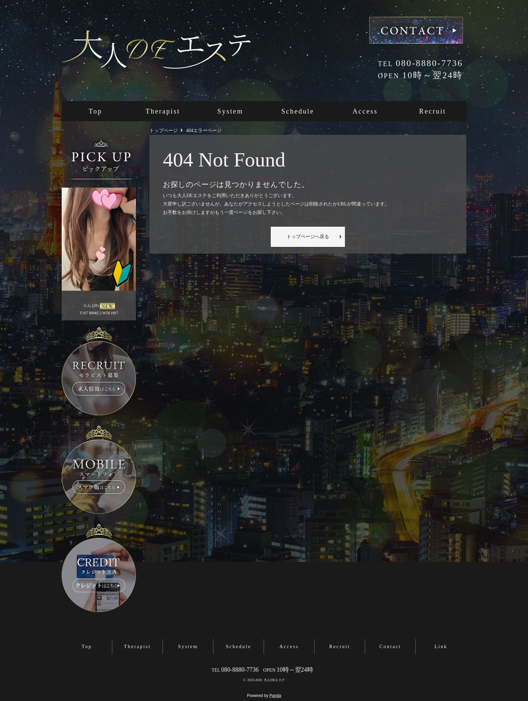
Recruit (432, 111)
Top (95, 111)
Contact (390, 646)
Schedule (297, 111)
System (230, 111)
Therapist (163, 111)
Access (365, 111)
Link (441, 646)
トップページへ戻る (308, 236)
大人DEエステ (274, 680)
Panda (275, 695)
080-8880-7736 (420, 63)
